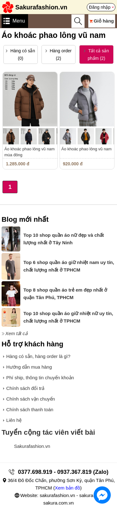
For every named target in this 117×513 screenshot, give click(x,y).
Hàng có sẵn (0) (20, 54)
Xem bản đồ (67, 487)
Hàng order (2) (59, 54)
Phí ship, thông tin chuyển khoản (40, 377)
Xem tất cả (16, 333)
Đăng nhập (99, 7)
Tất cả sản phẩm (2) (96, 54)
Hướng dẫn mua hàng (29, 367)
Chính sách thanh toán (29, 409)
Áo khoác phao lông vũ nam (86, 149)
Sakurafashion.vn (32, 446)
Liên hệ (14, 420)
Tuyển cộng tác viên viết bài (48, 432)
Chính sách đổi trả (25, 388)
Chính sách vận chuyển (30, 399)
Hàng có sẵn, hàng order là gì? (38, 356)
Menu (18, 20)
